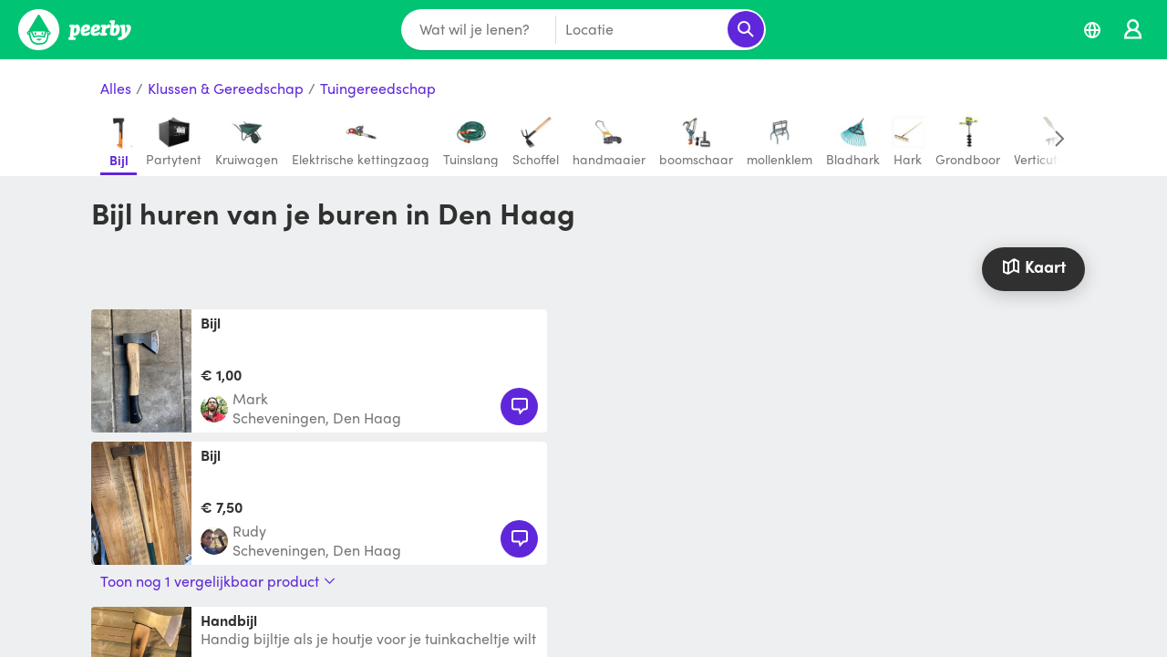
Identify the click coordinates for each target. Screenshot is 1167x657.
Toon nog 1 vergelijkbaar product (218, 581)
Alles (115, 89)
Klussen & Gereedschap (226, 89)
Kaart (1033, 266)
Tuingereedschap (378, 89)
